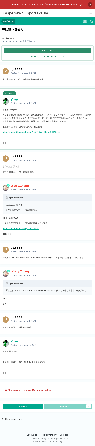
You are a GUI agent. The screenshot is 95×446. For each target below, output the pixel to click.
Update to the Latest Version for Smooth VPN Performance (45, 4)
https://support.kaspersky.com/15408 (21, 228)
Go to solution (47, 50)
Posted (23, 73)
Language (33, 434)
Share (23, 406)
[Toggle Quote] (7, 197)
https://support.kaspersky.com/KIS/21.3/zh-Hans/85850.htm (32, 132)
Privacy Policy (49, 434)
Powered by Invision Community (47, 441)
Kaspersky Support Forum (25, 13)
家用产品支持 (29, 41)
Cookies (64, 434)
